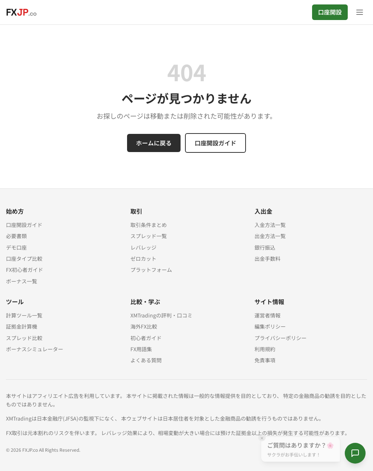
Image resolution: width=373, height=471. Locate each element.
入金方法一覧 (270, 224)
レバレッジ (143, 247)
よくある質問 (146, 360)
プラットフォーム (151, 269)
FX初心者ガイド (24, 269)
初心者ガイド (146, 338)
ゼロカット (143, 258)
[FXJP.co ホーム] (21, 12)
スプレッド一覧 (148, 236)
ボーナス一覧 (21, 281)
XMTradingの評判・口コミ (161, 315)
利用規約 (264, 349)
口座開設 (330, 11)
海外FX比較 (143, 326)
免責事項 (264, 360)
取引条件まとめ (148, 224)
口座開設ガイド (215, 142)
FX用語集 (141, 349)
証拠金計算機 (21, 326)
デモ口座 (16, 247)
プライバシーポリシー (280, 338)
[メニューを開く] (359, 12)
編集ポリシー (270, 326)
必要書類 (16, 236)
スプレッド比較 (24, 338)
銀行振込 (264, 247)
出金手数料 (267, 258)
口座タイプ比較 (24, 258)
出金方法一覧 (270, 236)
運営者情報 (267, 315)
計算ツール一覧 (24, 315)
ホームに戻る (154, 142)
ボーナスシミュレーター (34, 349)
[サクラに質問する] (355, 453)
